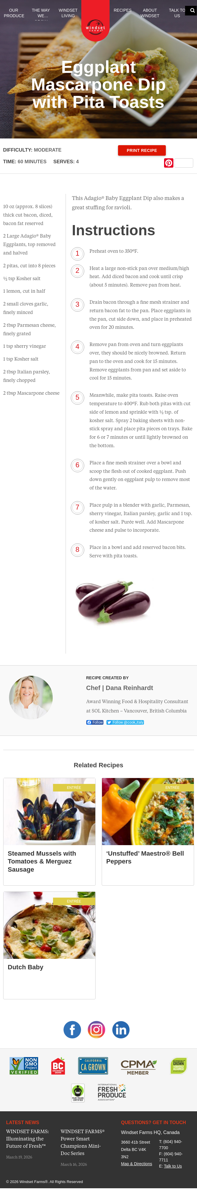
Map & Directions (136, 1163)
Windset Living (68, 13)
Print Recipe (142, 150)
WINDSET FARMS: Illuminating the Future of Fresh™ (27, 1139)
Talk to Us (177, 13)
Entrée (74, 788)
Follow (95, 722)
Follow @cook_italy (125, 722)
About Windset (149, 13)
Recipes (122, 10)
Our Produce (14, 13)
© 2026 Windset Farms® (27, 1182)
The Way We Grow (41, 14)
